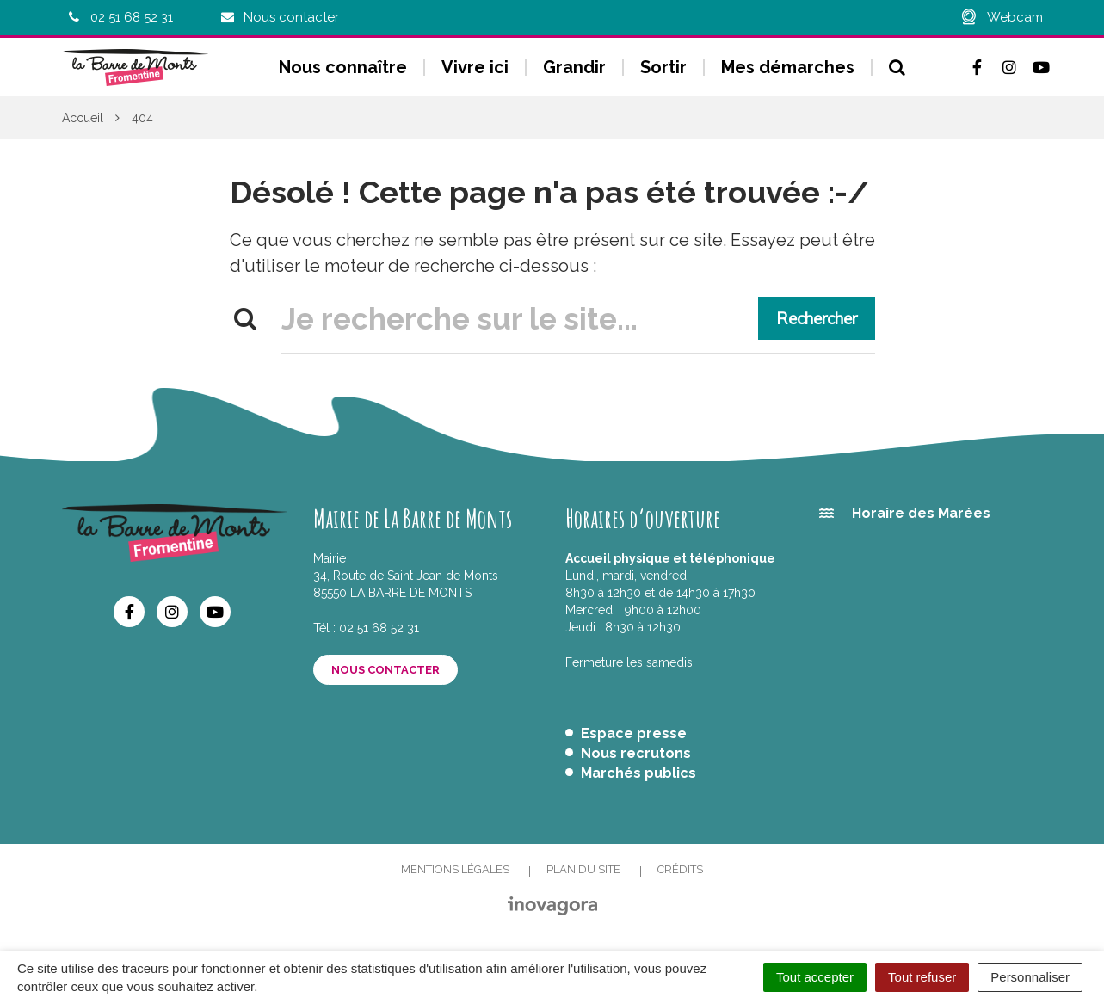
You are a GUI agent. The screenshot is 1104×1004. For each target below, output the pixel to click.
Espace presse (634, 733)
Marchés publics (638, 773)
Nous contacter (385, 669)
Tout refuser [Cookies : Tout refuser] (922, 977)
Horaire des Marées (921, 513)
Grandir (574, 67)
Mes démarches (787, 67)
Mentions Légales (455, 869)
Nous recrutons (636, 753)
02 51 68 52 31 (379, 628)
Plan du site (583, 869)
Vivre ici (475, 67)
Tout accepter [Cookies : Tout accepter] (815, 977)
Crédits (680, 869)
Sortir (663, 67)
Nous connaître (343, 67)
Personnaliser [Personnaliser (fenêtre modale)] (1030, 977)
